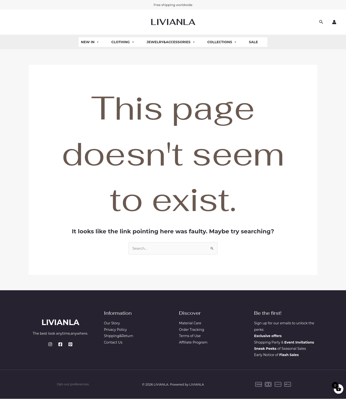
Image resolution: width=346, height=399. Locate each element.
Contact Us (113, 342)
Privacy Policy (115, 330)
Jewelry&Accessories (171, 42)
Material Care (190, 323)
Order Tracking (191, 330)
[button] (321, 22)
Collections (222, 42)
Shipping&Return (118, 336)
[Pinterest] (70, 345)
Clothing (123, 42)
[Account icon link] (334, 22)
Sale (253, 42)
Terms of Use (190, 336)
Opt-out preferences (73, 385)
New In (90, 42)
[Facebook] (60, 345)
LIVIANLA (173, 22)
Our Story (112, 323)
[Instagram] (50, 345)
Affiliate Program (193, 342)
